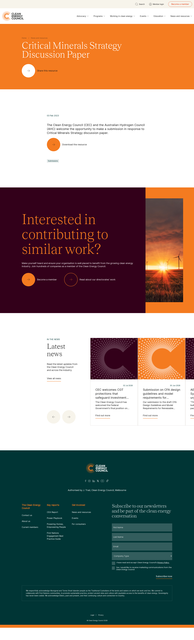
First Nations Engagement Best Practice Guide (55, 536)
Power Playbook (54, 518)
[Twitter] (98, 481)
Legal (92, 615)
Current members (30, 527)
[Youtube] (102, 481)
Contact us (27, 515)
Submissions (53, 161)
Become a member (180, 4)
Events (144, 17)
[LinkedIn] (93, 481)
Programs (99, 17)
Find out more (102, 416)
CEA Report (52, 512)
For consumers (79, 524)
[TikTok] (107, 481)
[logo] (13, 16)
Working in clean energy (122, 17)
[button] (53, 417)
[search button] (140, 4)
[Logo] (97, 468)
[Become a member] (41, 279)
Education (160, 17)
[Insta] (89, 481)
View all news (54, 379)
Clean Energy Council (95, 620)
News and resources (181, 17)
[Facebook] (85, 481)
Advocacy (83, 17)
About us (26, 521)
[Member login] (156, 4)
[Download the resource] (69, 144)
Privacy (101, 615)
